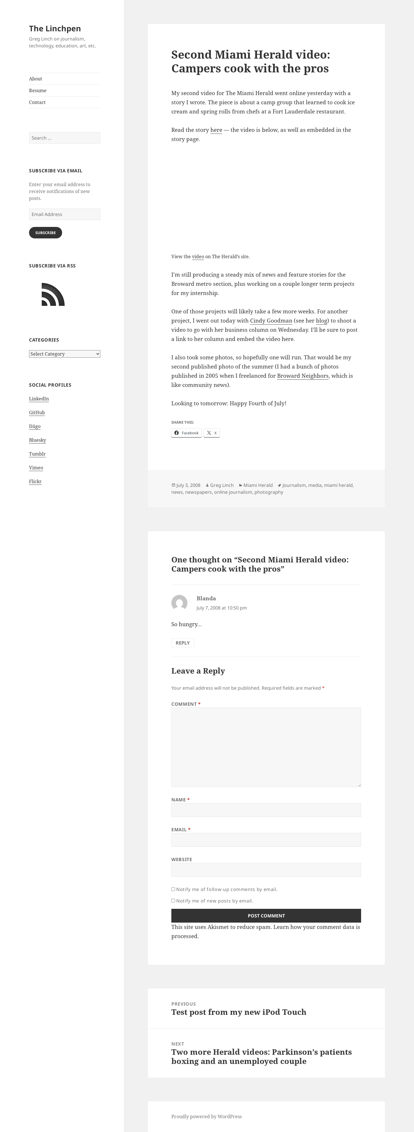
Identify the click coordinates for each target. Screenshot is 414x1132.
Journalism (294, 485)
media (315, 485)
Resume (38, 90)
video (198, 256)
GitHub (37, 412)
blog (321, 320)
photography (268, 492)
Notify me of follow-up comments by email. (226, 889)
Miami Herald (258, 485)
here (216, 130)
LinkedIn (39, 399)
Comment (186, 704)
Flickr (35, 481)
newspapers (198, 492)
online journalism (233, 492)
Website (181, 859)
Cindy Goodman (271, 320)
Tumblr (37, 454)
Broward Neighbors (303, 375)
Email (181, 829)
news (177, 492)
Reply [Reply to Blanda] (183, 643)
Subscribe (45, 232)
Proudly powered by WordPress (206, 1116)
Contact (37, 102)
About (35, 79)
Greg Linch (222, 485)
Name (180, 800)
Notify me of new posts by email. (214, 901)
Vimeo (36, 467)
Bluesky (37, 440)
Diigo (35, 426)
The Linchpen (55, 28)
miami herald (338, 485)
